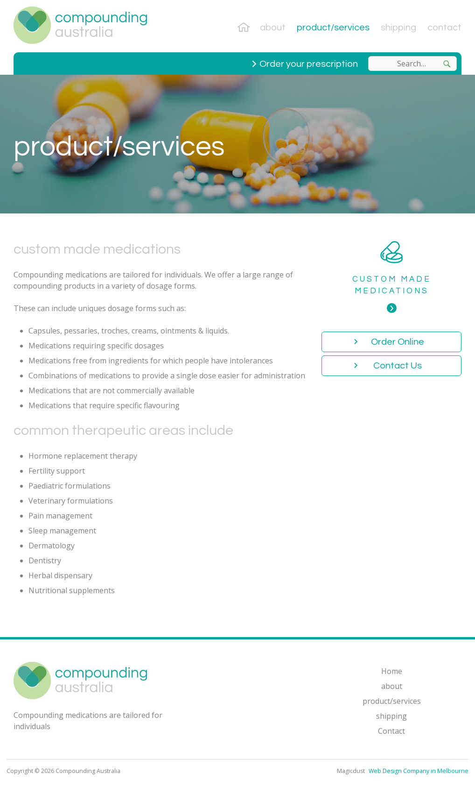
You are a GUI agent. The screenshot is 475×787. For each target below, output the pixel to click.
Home (245, 26)
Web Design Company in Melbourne (417, 771)
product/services (333, 27)
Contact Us (397, 365)
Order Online (397, 342)
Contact (444, 27)
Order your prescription (308, 64)
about (273, 27)
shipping (398, 27)
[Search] (447, 63)
